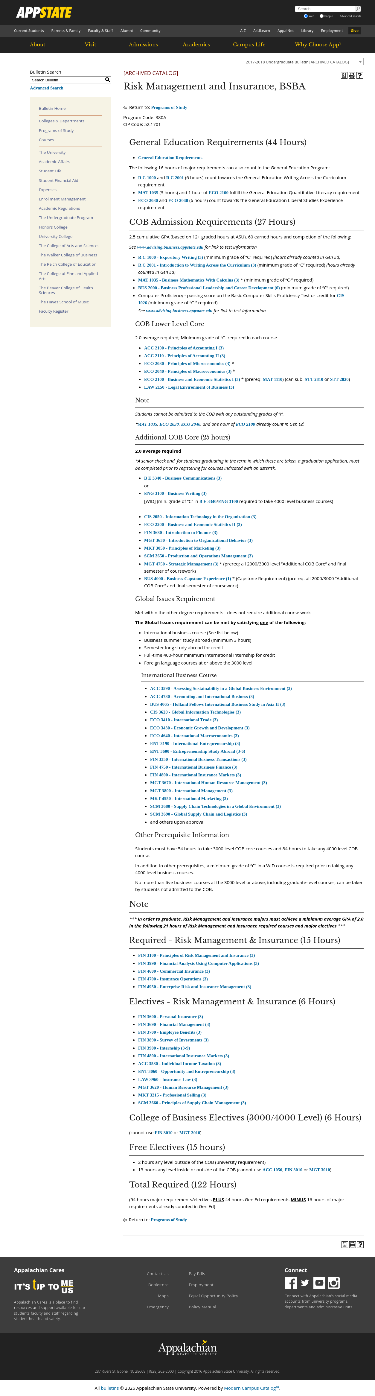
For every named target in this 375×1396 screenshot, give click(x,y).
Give (355, 30)
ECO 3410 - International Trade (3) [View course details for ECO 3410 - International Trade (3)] (184, 719)
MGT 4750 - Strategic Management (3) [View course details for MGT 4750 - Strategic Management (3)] (181, 564)
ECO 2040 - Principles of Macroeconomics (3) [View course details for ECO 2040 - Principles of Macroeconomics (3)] (187, 371)
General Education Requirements (170, 157)
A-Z (243, 30)
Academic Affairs (54, 161)
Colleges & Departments (61, 121)
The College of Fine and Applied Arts (68, 276)
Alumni (127, 30)
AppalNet (286, 30)
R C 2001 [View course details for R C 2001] (175, 177)
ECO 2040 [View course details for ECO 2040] (178, 200)
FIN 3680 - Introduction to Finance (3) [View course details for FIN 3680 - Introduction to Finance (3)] (181, 532)
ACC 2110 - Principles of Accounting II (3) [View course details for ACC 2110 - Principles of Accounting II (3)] (184, 355)
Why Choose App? (318, 45)
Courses (46, 139)
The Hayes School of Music (64, 302)
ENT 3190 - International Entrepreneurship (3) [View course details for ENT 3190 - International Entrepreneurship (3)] (195, 743)
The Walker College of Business (68, 255)
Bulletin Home (52, 108)
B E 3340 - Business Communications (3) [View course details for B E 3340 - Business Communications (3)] (183, 478)
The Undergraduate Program (66, 217)
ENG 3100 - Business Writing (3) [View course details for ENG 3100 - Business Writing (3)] (175, 493)
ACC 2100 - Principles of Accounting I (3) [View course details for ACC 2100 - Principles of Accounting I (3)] (184, 348)
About (37, 45)
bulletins (110, 1388)
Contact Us (158, 1273)
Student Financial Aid (58, 180)
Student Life (50, 171)
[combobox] (304, 61)
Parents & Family (66, 30)
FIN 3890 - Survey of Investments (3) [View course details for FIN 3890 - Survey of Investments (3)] (173, 1040)
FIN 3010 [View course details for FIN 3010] (164, 1132)
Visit (90, 45)
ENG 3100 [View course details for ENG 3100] (228, 501)
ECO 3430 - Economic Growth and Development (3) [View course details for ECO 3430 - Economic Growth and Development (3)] (200, 728)
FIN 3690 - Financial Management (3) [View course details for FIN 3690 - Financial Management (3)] (174, 1024)
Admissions (143, 45)
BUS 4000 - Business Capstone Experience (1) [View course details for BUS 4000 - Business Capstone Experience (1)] (187, 578)
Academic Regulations (59, 208)
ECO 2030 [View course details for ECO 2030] (148, 200)
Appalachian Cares (39, 1270)
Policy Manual (202, 1307)
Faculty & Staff (100, 30)
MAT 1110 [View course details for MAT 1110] (273, 379)
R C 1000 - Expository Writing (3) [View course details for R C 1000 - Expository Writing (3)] (170, 257)
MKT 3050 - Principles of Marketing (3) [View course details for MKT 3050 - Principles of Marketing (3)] (182, 548)
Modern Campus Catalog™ (251, 1388)
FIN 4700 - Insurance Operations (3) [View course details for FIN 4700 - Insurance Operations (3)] (173, 979)
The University (52, 152)
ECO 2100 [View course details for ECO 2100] (218, 192)
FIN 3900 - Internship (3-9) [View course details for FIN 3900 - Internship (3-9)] (164, 1048)
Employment (332, 30)
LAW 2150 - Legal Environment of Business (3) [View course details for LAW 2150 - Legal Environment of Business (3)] (189, 387)
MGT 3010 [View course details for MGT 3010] (189, 1132)
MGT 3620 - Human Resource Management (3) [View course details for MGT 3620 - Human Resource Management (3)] (183, 1087)
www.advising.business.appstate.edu (170, 247)
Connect (296, 1270)
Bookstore (158, 1284)
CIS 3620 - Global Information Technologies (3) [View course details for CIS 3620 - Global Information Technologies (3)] (195, 712)
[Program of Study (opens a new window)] (344, 75)
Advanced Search (46, 88)
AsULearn (261, 30)
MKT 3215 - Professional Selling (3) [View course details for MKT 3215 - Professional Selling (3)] (172, 1095)
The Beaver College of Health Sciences (66, 290)
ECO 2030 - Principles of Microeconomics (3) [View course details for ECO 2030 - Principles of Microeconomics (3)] (187, 363)
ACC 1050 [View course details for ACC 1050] (272, 1169)
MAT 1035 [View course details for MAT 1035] (148, 192)
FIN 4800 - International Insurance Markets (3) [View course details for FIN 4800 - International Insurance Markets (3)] (195, 774)
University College (55, 236)
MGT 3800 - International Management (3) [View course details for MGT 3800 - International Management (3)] (191, 790)
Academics (196, 45)
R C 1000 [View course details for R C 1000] (147, 177)
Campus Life (249, 45)
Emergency (158, 1307)
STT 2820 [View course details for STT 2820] (339, 379)
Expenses (48, 189)
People (326, 16)
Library (307, 30)
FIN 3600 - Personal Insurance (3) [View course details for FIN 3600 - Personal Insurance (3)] (170, 1016)
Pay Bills (197, 1273)
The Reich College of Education (68, 264)
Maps (163, 1295)
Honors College (53, 227)
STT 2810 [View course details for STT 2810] (314, 379)
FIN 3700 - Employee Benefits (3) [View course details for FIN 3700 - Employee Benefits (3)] (170, 1032)
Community (150, 30)
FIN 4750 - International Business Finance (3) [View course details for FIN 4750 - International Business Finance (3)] (193, 767)
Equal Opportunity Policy (213, 1295)
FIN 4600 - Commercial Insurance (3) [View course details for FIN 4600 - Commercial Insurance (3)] (174, 971)
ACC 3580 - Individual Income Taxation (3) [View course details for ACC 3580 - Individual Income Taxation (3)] (179, 1063)
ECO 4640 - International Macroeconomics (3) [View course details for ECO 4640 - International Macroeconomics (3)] (194, 735)
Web (309, 16)
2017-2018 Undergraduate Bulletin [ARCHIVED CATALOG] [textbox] (297, 62)
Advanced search (350, 16)
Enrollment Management (62, 199)
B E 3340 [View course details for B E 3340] (208, 501)
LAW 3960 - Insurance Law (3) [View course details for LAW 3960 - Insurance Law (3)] (167, 1079)
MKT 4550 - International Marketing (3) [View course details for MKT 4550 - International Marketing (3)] (189, 798)
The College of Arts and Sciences (69, 245)
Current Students (29, 30)
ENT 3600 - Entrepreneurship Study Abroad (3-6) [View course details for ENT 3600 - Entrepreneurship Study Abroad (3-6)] (197, 751)
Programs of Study (56, 130)
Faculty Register (53, 311)
